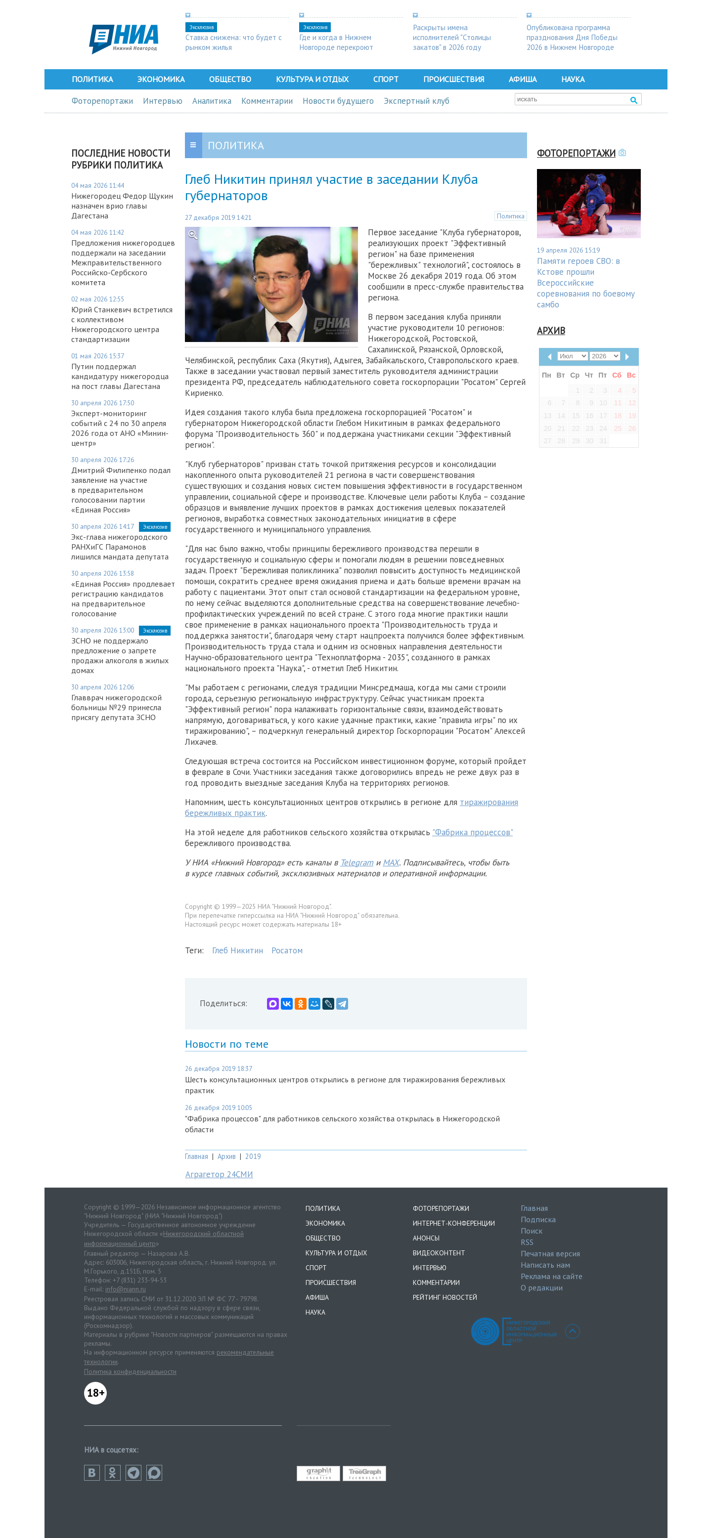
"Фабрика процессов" (472, 832)
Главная (196, 1156)
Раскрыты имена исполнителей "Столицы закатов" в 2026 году (452, 37)
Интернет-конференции (454, 1223)
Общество (230, 79)
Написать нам (545, 1265)
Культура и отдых (312, 79)
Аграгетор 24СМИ (219, 1174)
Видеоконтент (439, 1252)
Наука (572, 79)
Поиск (531, 1231)
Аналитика (211, 100)
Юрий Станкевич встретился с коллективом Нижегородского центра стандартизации (122, 324)
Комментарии (267, 100)
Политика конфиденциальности (130, 1371)
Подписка (538, 1219)
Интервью (162, 100)
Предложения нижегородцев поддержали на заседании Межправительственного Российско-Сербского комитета (123, 262)
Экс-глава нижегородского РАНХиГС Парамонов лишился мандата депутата (120, 546)
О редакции (542, 1287)
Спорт (386, 79)
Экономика (160, 79)
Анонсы (426, 1238)
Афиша (522, 79)
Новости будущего (338, 100)
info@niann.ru (125, 1288)
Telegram (356, 862)
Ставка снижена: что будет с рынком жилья (233, 42)
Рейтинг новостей (445, 1297)
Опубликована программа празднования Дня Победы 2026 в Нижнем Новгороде (572, 37)
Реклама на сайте (551, 1276)
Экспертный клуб (416, 100)
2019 (253, 1156)
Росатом (287, 950)
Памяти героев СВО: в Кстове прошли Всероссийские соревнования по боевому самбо (586, 283)
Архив (227, 1156)
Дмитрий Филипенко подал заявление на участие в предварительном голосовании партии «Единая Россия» (121, 489)
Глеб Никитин (237, 950)
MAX (391, 862)
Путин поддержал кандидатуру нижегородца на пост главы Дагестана (120, 376)
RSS (527, 1242)
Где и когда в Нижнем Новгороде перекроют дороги (336, 47)
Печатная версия (550, 1253)
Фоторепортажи (102, 100)
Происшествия (453, 79)
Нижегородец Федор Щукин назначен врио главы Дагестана (122, 205)
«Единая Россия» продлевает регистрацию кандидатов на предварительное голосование (123, 598)
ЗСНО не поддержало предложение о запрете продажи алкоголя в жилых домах (120, 655)
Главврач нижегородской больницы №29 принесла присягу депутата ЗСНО (116, 707)
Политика (92, 79)
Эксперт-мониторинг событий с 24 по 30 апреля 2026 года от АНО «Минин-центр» (120, 428)
